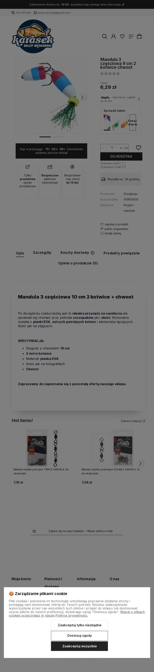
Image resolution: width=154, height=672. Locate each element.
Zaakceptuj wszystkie (79, 646)
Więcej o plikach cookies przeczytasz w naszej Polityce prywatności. (77, 613)
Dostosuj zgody (79, 636)
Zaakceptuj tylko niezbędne (79, 625)
